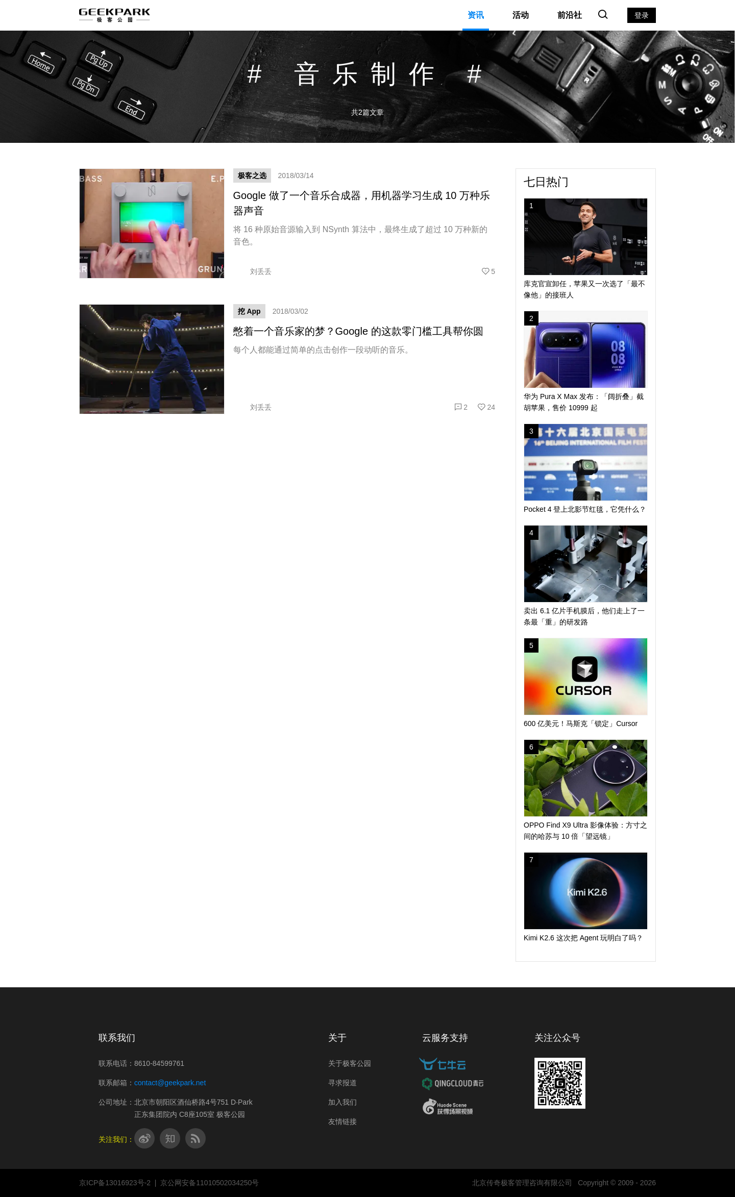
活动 (520, 15)
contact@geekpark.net (170, 1083)
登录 (641, 15)
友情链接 (342, 1121)
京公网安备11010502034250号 (209, 1183)
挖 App (249, 311)
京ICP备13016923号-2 (115, 1183)
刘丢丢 (252, 271)
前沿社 (569, 15)
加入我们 (342, 1102)
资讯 (476, 15)
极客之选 (252, 175)
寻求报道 (342, 1083)
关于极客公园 (349, 1063)
